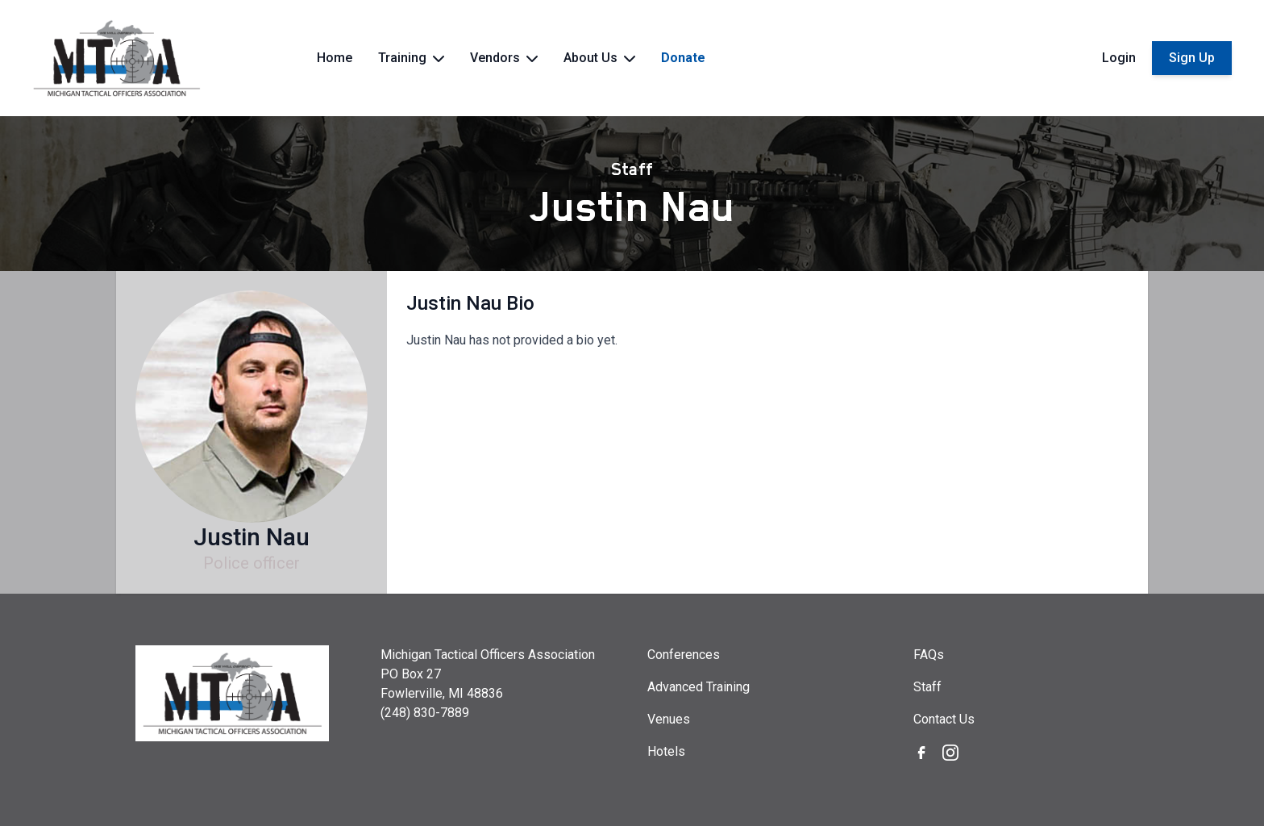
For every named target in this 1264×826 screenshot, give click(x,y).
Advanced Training (698, 687)
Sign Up (1192, 57)
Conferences (683, 654)
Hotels (666, 751)
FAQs (928, 654)
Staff (632, 169)
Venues (668, 719)
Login (1119, 57)
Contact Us (944, 719)
